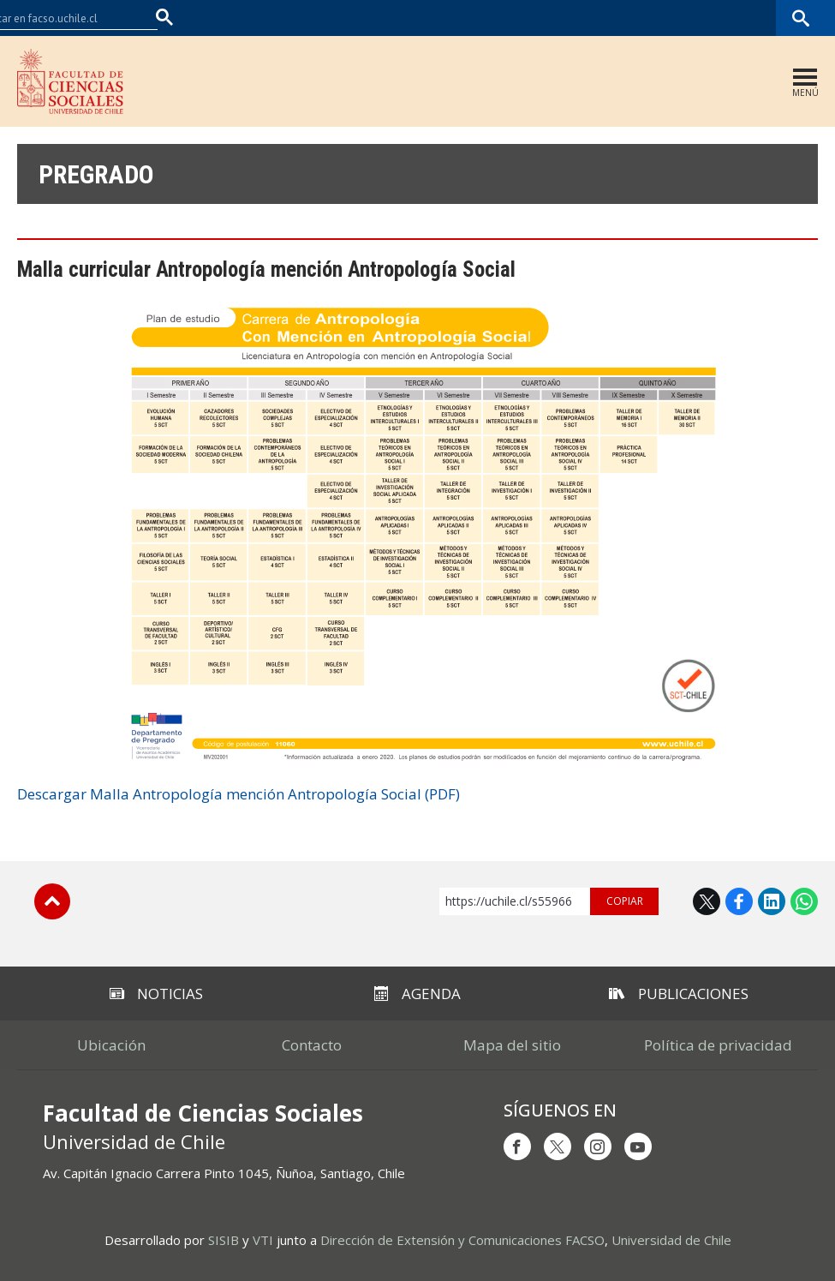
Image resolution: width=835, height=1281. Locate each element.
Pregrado (96, 174)
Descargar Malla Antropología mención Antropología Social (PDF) (238, 794)
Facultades (532, 17)
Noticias (156, 993)
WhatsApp (804, 901)
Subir (52, 901)
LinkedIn (771, 901)
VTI (263, 1239)
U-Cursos (621, 17)
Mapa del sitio (512, 1045)
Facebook (739, 901)
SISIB (223, 1239)
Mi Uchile (682, 17)
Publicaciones (679, 993)
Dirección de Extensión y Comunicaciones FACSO (462, 1239)
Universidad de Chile (671, 1239)
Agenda (417, 993)
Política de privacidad (718, 1045)
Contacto (312, 1045)
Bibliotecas (748, 17)
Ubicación (111, 1045)
